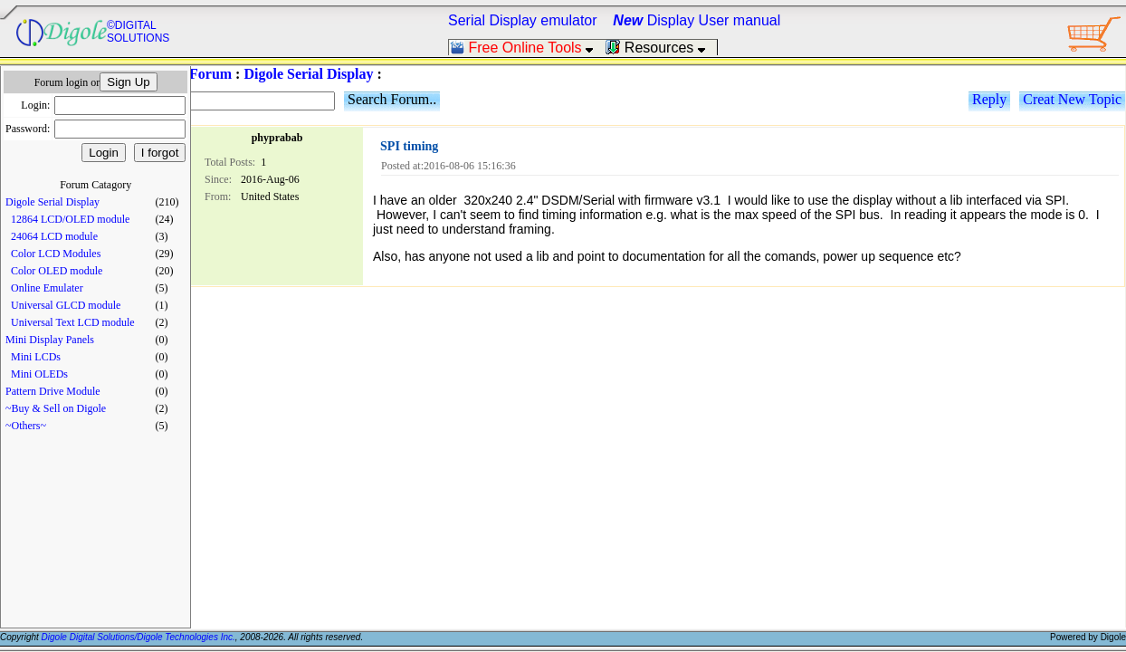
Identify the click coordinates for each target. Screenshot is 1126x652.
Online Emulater (47, 288)
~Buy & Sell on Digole (55, 408)
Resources (661, 47)
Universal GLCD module (65, 305)
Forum (210, 74)
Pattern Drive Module (52, 391)
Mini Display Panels (49, 339)
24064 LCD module (54, 236)
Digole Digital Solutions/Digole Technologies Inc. (138, 637)
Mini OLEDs (39, 374)
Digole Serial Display (52, 202)
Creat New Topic (1072, 99)
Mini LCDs (36, 356)
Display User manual (696, 20)
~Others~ (25, 425)
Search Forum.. (392, 99)
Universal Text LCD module (73, 322)
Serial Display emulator (522, 20)
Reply (989, 99)
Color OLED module (56, 270)
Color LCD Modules (55, 253)
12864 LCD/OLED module (70, 219)
